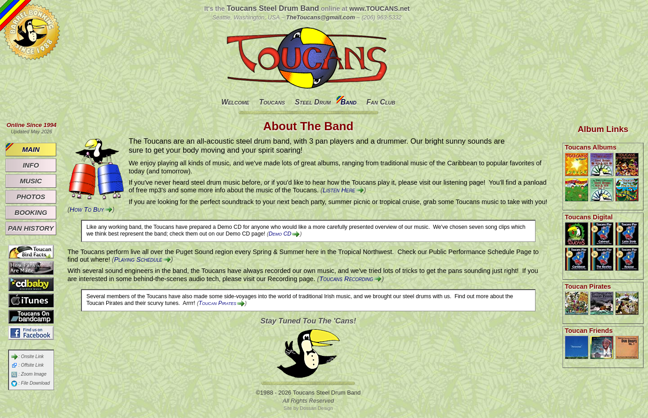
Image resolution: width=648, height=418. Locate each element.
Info (30, 165)
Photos (31, 196)
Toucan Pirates (217, 303)
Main (31, 149)
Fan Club (380, 102)
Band (348, 102)
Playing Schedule (138, 259)
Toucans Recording (346, 278)
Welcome (235, 102)
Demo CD (280, 234)
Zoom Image (34, 374)
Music (31, 181)
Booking (30, 212)
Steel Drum (313, 102)
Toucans (272, 102)
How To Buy (87, 209)
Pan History (31, 228)
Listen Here (339, 190)
